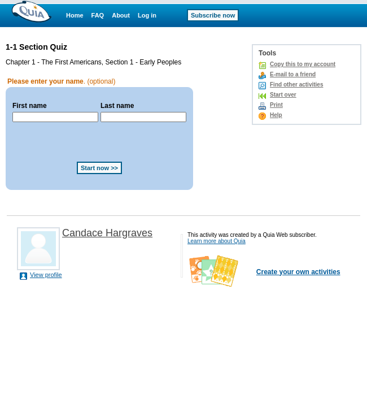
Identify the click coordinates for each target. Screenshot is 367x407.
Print (276, 105)
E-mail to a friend (293, 74)
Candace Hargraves (107, 233)
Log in (147, 15)
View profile (46, 274)
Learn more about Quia (216, 241)
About (121, 15)
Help (276, 115)
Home (75, 15)
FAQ (97, 15)
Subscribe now (213, 15)
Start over (283, 95)
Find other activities (296, 84)
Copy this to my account (302, 64)
